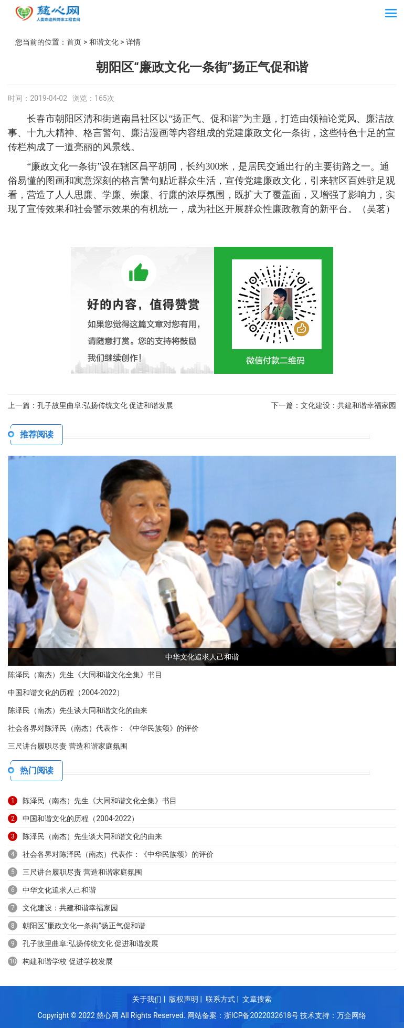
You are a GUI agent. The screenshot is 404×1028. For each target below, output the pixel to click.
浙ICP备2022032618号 (261, 1015)
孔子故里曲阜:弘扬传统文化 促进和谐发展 (105, 405)
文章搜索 (257, 999)
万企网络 (352, 1015)
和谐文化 (104, 42)
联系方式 (220, 999)
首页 (74, 42)
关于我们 (147, 999)
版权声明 (183, 999)
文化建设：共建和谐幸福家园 (348, 405)
